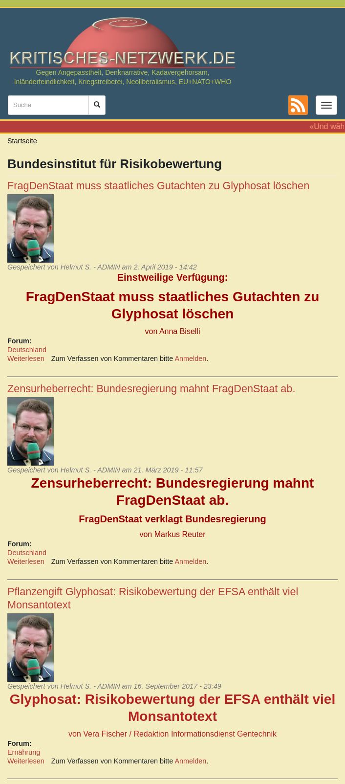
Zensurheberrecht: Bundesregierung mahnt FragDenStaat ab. (151, 388)
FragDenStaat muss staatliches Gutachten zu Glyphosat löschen (158, 185)
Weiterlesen (25, 358)
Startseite (22, 141)
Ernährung (23, 752)
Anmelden (191, 358)
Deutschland (26, 350)
